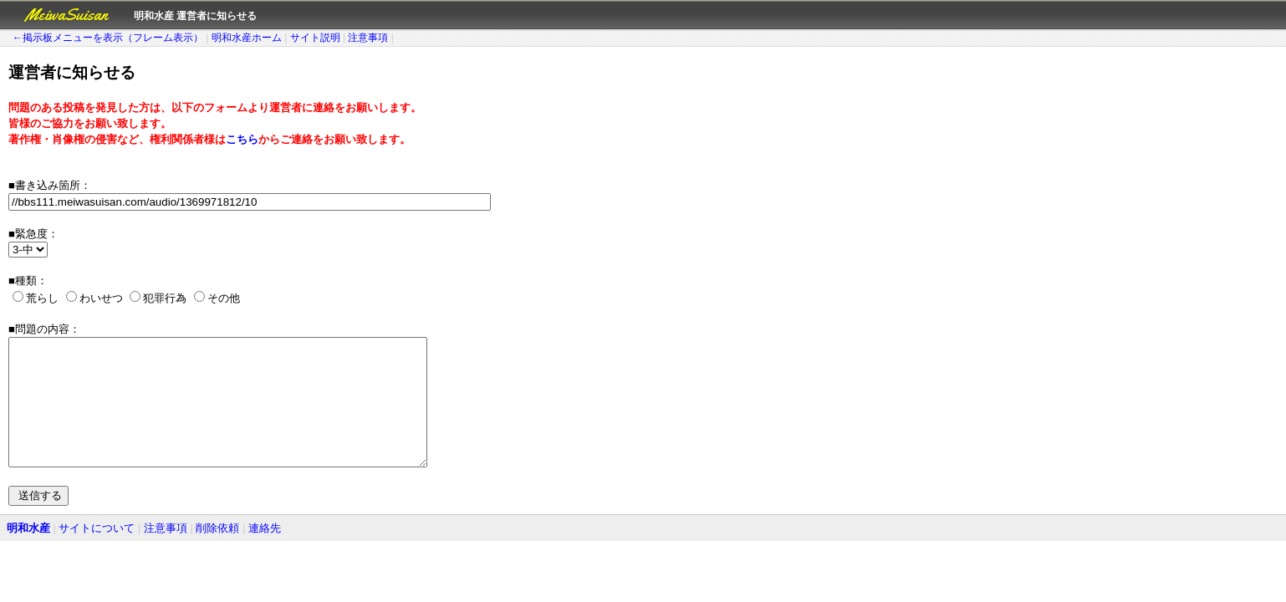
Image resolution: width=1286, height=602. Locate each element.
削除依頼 (217, 553)
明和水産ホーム (247, 37)
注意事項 (368, 37)
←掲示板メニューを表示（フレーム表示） (108, 37)
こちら (242, 139)
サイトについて (97, 553)
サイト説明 (315, 37)
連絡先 (264, 553)
